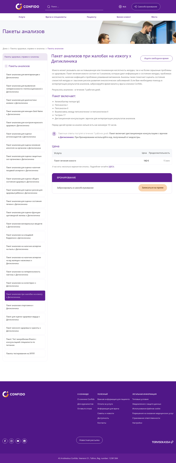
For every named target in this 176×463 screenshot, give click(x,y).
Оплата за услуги (105, 404)
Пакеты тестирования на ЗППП (20, 353)
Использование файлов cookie (146, 408)
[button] (122, 7)
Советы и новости (105, 413)
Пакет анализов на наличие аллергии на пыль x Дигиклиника (23, 247)
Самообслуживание (147, 6)
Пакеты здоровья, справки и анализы (27, 48)
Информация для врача (108, 408)
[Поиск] (74, 6)
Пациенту (91, 17)
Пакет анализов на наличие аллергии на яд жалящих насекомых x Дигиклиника (23, 260)
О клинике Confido (85, 399)
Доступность (103, 418)
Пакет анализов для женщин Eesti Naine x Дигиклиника (24, 112)
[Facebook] (4, 441)
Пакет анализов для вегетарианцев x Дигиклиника (23, 76)
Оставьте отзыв (84, 408)
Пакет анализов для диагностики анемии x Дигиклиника (21, 101)
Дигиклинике (67, 137)
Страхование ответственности (146, 418)
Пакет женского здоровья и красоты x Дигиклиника (23, 329)
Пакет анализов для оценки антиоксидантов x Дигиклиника (21, 135)
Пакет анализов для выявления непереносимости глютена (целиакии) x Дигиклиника (24, 88)
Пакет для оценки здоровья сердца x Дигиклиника (23, 318)
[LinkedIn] (24, 441)
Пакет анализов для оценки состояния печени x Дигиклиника (24, 202)
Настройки (137, 423)
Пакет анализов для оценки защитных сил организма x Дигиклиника (24, 157)
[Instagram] (11, 441)
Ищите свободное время (156, 58)
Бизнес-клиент (124, 17)
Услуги (22, 17)
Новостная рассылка (89, 440)
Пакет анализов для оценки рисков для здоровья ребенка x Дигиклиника (24, 191)
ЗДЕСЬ (111, 166)
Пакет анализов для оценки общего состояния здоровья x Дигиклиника (22, 180)
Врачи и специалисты (56, 17)
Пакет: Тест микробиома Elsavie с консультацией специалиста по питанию (21, 342)
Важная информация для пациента (113, 399)
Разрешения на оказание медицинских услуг (153, 413)
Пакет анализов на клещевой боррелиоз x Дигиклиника (19, 236)
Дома (5, 48)
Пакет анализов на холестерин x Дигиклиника (21, 284)
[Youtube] (17, 441)
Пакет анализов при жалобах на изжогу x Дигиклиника (24, 295)
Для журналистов (85, 404)
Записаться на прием (152, 187)
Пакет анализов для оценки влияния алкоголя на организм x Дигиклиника (23, 146)
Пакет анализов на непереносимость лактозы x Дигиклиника (23, 273)
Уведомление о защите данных (146, 404)
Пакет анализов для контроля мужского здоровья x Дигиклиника (24, 124)
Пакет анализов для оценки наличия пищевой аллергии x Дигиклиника (23, 169)
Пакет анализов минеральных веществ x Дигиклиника (24, 225)
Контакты (101, 423)
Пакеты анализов (55, 48)
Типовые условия (140, 399)
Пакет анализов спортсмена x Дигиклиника (19, 307)
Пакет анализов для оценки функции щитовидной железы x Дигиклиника (23, 214)
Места (154, 17)
